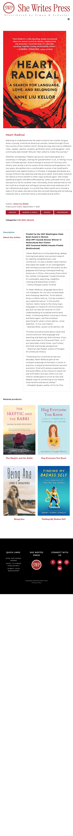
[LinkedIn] (59, 568)
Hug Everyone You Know (53, 458)
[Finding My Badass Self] (54, 491)
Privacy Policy (36, 582)
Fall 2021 (21, 220)
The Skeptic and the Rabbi (19, 458)
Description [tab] (9, 232)
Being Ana (19, 519)
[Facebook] (53, 562)
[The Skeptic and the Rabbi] (19, 430)
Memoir (30, 220)
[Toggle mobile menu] (69, 19)
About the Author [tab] (11, 237)
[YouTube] (59, 562)
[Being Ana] (19, 491)
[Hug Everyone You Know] (54, 430)
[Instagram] (66, 562)
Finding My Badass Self (54, 519)
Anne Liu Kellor (21, 204)
